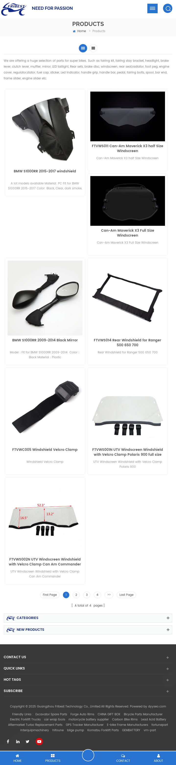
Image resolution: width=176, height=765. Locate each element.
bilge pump (75, 730)
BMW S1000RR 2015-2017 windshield (45, 171)
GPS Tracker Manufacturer (85, 725)
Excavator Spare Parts (51, 714)
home (79, 31)
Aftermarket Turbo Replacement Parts (35, 725)
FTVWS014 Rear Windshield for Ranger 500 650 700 (127, 343)
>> (109, 595)
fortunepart (160, 725)
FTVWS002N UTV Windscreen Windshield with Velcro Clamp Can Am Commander (45, 562)
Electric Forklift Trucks (25, 719)
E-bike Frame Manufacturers (127, 725)
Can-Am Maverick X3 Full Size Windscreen (127, 233)
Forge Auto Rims (82, 714)
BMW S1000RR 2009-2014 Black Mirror (45, 340)
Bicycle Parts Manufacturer (143, 714)
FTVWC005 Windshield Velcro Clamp (45, 450)
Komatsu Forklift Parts (103, 730)
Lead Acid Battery (153, 719)
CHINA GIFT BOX (109, 714)
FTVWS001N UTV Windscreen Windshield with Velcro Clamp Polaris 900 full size (127, 452)
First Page (50, 595)
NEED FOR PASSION (52, 8)
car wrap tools (54, 719)
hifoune (58, 730)
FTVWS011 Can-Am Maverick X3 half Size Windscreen (127, 149)
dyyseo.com (157, 706)
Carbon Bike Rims (125, 719)
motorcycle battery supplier (89, 719)
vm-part (150, 730)
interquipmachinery (34, 730)
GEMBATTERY (131, 730)
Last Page (126, 595)
